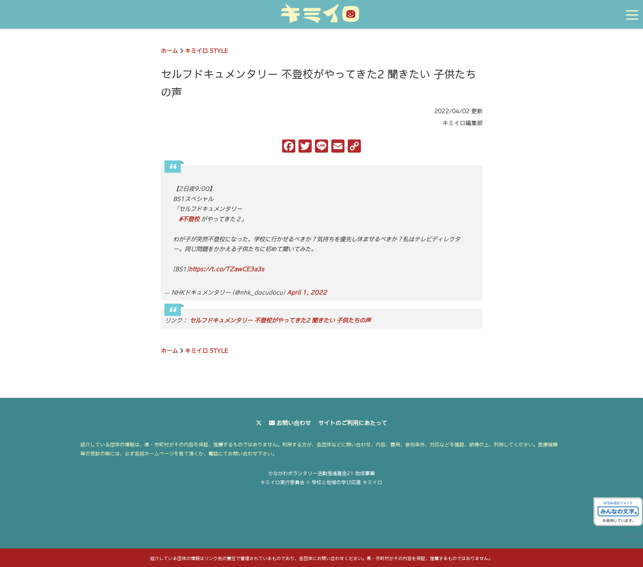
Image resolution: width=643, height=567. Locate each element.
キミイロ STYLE (206, 51)
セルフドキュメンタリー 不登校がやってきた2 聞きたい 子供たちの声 (280, 320)
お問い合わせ (293, 423)
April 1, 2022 (307, 292)
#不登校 (189, 219)
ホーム (169, 51)
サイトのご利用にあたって (352, 423)
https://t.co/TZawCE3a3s (226, 269)
